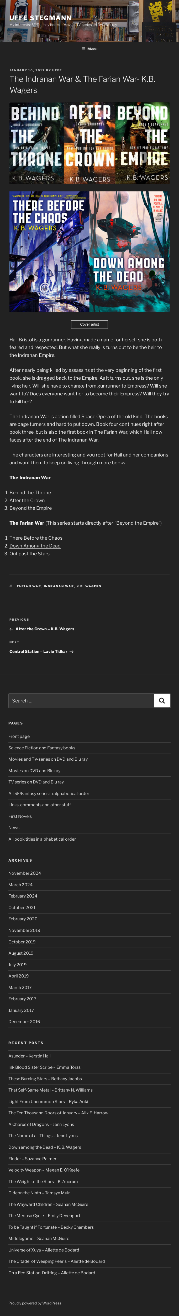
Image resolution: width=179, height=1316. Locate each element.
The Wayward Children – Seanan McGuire (48, 1204)
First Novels (20, 816)
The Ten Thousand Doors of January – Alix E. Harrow (58, 1112)
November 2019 (24, 930)
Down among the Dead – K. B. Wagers (44, 1147)
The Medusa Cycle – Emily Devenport (44, 1215)
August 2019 (21, 953)
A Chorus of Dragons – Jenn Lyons (41, 1124)
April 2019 (18, 976)
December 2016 (24, 1021)
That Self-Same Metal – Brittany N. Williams (50, 1090)
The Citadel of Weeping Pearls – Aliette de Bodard (56, 1261)
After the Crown (27, 500)
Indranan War (59, 586)
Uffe (57, 70)
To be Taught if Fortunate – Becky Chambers (51, 1227)
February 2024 (22, 896)
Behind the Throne (30, 492)
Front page (19, 736)
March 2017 (20, 987)
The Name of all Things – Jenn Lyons (43, 1135)
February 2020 (23, 918)
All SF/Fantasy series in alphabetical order (48, 793)
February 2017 (22, 998)
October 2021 (21, 907)
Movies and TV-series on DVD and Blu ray (48, 759)
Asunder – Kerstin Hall (29, 1056)
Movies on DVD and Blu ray (34, 770)
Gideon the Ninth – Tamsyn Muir (39, 1192)
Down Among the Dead (35, 546)
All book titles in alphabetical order (42, 839)
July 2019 (17, 964)
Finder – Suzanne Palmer (32, 1158)
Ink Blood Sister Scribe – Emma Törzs (44, 1067)
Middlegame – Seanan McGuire (38, 1238)
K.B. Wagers (89, 586)
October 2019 (22, 941)
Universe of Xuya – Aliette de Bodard (43, 1250)
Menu (89, 49)
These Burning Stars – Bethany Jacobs (45, 1078)
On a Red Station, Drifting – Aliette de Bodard (51, 1272)
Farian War (29, 586)
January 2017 (21, 1010)
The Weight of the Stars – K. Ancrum (43, 1181)
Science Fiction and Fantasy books (41, 747)
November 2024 (24, 873)
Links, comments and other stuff (39, 804)
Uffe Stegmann (40, 18)
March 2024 (20, 884)
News (13, 827)
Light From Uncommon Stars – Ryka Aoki (48, 1101)
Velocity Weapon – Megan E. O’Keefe (44, 1170)
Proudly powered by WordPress (34, 1303)
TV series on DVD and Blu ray (36, 782)
